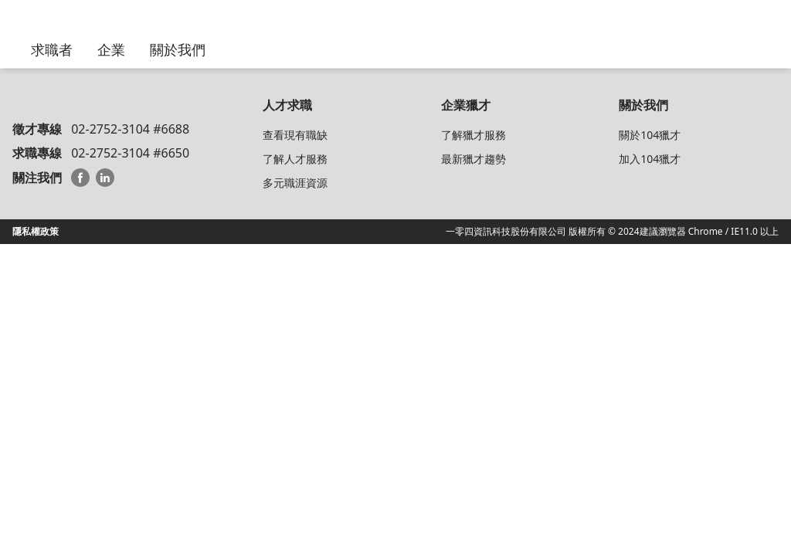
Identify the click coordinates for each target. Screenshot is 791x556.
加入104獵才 (650, 158)
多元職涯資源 (295, 182)
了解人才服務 (295, 158)
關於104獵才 (650, 134)
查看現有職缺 (295, 134)
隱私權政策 (35, 231)
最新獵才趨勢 (473, 158)
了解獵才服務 (473, 134)
